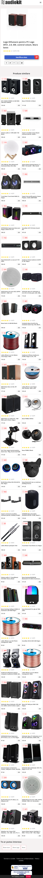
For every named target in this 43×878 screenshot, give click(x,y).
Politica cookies (19, 876)
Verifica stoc (27, 57)
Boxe (23, 847)
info (19, 105)
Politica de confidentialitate (25, 859)
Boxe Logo (16, 847)
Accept (28, 876)
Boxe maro (6, 847)
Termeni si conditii (9, 859)
